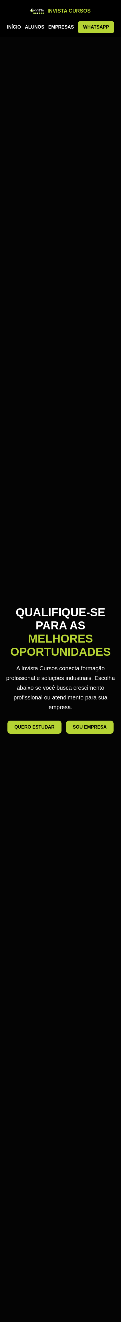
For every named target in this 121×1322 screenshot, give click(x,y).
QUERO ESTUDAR (34, 727)
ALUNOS (34, 27)
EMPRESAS (61, 27)
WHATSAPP (96, 27)
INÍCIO (14, 27)
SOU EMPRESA (90, 727)
